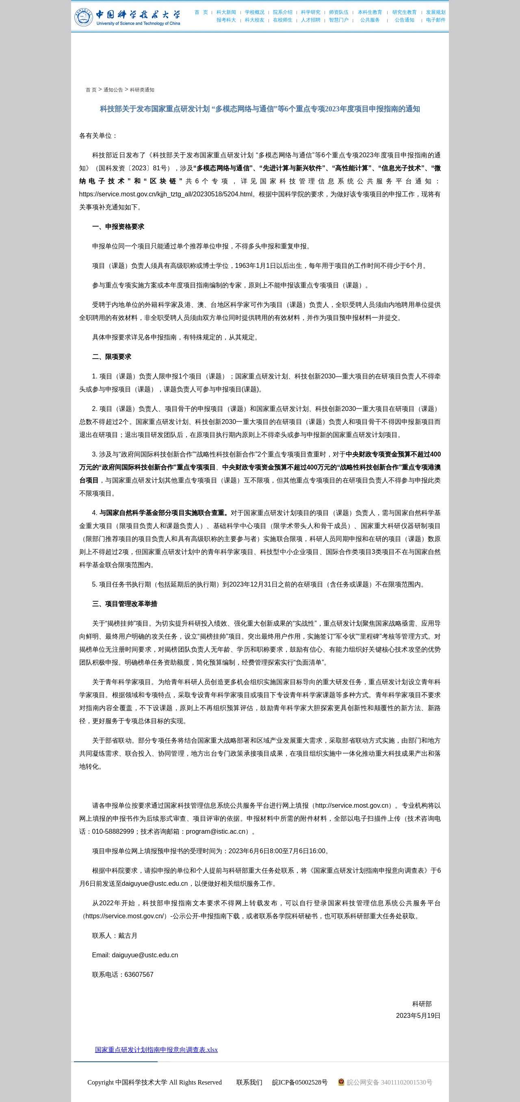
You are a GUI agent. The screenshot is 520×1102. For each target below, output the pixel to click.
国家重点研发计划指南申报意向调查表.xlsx (156, 1049)
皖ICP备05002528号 (300, 1082)
